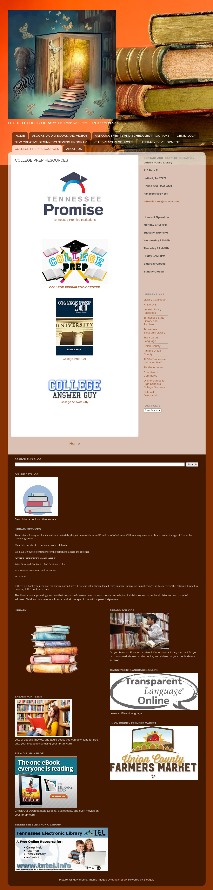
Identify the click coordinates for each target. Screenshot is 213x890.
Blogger (148, 879)
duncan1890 (119, 879)
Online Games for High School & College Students (155, 384)
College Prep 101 (74, 358)
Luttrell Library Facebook (152, 311)
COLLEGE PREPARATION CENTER (74, 287)
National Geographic (151, 394)
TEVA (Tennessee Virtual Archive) (155, 361)
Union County (152, 346)
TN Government (154, 367)
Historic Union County (152, 352)
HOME (20, 135)
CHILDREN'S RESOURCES (113, 142)
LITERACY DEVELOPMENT (160, 142)
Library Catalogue (155, 299)
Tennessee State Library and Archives (154, 321)
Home (74, 443)
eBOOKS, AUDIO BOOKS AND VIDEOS (60, 135)
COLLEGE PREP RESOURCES (37, 148)
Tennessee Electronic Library (154, 331)
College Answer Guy (74, 402)
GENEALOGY (186, 135)
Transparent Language (151, 339)
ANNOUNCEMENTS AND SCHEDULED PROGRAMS (132, 135)
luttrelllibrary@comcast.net (162, 201)
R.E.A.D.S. (150, 304)
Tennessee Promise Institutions (74, 219)
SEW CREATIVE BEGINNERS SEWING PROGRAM (51, 142)
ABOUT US (74, 148)
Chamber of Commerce (151, 374)
